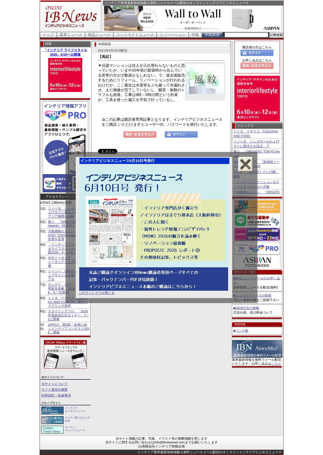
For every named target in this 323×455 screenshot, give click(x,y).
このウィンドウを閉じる (96, 293)
